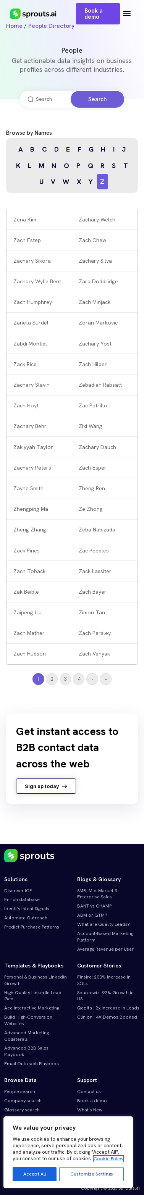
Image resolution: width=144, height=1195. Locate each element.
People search (19, 1091)
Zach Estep (27, 240)
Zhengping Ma (30, 508)
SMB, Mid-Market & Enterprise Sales (97, 894)
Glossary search (22, 1110)
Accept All (34, 1174)
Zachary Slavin (31, 384)
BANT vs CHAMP (94, 906)
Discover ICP (18, 891)
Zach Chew (93, 240)
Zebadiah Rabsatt (100, 384)
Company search (23, 1101)
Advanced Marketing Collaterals (26, 1036)
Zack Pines (26, 550)
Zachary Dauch (97, 447)
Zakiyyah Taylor (33, 447)
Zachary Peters (32, 467)
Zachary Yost (95, 343)
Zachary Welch (97, 219)
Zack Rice (25, 364)
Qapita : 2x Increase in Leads (108, 1008)
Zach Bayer (93, 591)
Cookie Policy (108, 1159)
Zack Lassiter (95, 571)
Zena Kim (24, 219)
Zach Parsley (95, 633)
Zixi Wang (90, 426)
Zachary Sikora (32, 260)
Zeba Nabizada (97, 529)
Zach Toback (29, 571)
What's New (89, 1110)
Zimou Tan (92, 612)
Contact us (89, 1091)
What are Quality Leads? (103, 924)
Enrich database (22, 899)
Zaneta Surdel (31, 322)
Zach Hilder (93, 364)
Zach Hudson (29, 653)
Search (97, 99)
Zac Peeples (94, 550)
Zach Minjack (94, 302)
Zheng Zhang (29, 529)
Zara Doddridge (98, 281)
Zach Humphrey (32, 302)
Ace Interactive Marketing (31, 1008)
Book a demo (93, 13)
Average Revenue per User (105, 949)
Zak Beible (26, 591)
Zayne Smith (28, 488)
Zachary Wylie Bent (37, 281)
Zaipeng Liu (27, 612)
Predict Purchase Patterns (31, 927)
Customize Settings (91, 1174)
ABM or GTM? (92, 915)
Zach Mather (29, 633)
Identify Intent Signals (26, 909)
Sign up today (46, 786)
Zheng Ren (92, 488)
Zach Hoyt (26, 405)
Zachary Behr (30, 426)
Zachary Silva (95, 260)
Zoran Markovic (98, 322)
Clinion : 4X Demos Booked (107, 1017)
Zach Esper (93, 467)
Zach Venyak (94, 653)
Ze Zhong (91, 508)
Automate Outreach (25, 918)
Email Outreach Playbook (31, 1064)
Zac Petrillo (93, 405)
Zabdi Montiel (30, 343)
